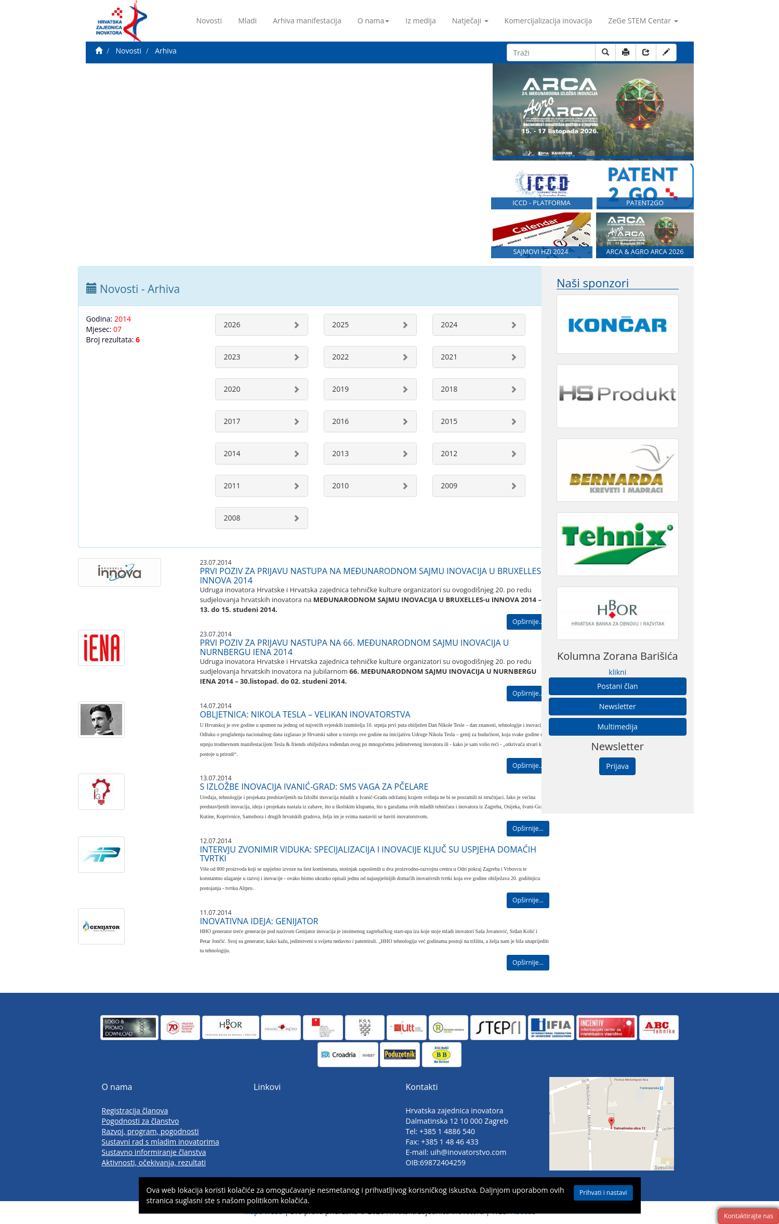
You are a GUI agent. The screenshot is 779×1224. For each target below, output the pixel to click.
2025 (340, 324)
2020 (231, 389)
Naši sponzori (593, 282)
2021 (449, 357)
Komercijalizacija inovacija (548, 20)
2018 (449, 389)
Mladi (247, 20)
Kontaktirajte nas (748, 1216)
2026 (231, 324)
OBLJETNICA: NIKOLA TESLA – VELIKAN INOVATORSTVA (305, 714)
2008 (231, 518)
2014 (231, 453)
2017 (231, 421)
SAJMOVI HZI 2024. (541, 251)
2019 (340, 389)
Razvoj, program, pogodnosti (150, 1131)
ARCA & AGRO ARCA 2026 (644, 251)
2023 (231, 357)
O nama (374, 20)
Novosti (209, 20)
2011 (231, 485)
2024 (449, 324)
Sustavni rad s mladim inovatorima (160, 1142)
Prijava (617, 766)
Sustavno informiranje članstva (154, 1152)
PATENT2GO (645, 202)
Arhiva (165, 51)
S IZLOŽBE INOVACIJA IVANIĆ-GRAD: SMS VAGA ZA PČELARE (314, 786)
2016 (340, 421)
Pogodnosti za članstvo (140, 1121)
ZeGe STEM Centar (643, 20)
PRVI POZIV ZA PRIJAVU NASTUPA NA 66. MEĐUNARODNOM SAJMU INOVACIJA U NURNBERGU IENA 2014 (354, 647)
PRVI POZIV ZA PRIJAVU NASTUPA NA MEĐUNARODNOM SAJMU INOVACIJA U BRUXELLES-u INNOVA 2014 (374, 575)
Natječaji (470, 20)
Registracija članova (135, 1110)
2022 (340, 357)
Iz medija (420, 20)
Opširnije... (528, 621)
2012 (449, 453)
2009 (449, 485)
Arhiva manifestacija (307, 20)
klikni (617, 672)
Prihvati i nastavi (603, 1192)
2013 (340, 453)
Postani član (617, 686)
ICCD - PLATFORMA (541, 202)
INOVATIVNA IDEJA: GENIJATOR (259, 921)
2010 (340, 485)
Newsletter (617, 706)
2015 (449, 421)
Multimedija (618, 726)
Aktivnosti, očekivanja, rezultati (154, 1162)
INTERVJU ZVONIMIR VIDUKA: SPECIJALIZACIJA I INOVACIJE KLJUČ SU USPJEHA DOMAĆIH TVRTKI (368, 854)
